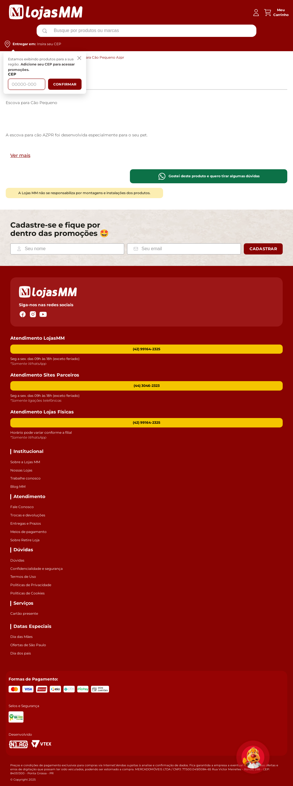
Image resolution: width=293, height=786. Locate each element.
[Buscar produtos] (45, 31)
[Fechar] (79, 59)
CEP (12, 74)
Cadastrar (263, 248)
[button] (146, 386)
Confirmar (64, 84)
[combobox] (146, 31)
